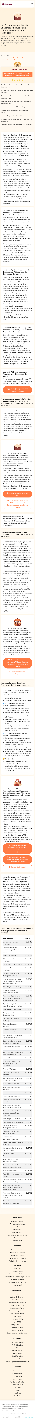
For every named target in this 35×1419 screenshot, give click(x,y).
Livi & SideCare (17, 1353)
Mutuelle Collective (17, 1221)
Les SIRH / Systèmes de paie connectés (17, 1362)
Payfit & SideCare (17, 1345)
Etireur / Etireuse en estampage (13, 1058)
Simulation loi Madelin (17, 1279)
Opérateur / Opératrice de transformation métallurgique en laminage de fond (12, 998)
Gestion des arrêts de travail (17, 1274)
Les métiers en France (17, 1308)
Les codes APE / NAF (17, 1305)
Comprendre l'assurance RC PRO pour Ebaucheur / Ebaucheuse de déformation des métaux (17, 504)
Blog (17, 1294)
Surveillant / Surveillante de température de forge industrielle (11, 1063)
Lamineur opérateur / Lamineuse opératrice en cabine (11, 950)
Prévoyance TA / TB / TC (17, 1282)
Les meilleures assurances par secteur (17, 1277)
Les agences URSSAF (17, 1325)
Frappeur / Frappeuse (10, 1170)
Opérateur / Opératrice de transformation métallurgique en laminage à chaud (12, 1187)
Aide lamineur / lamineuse (11, 1084)
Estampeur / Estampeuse (11, 1093)
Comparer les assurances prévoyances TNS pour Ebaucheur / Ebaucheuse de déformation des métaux (17, 663)
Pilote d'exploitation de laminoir (13, 1122)
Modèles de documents (17, 1297)
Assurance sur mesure (17, 1255)
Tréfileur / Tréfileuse (9, 1069)
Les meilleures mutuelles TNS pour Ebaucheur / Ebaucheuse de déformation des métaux (17, 859)
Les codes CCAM (17, 1319)
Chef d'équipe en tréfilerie (11, 1119)
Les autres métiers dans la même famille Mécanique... (17, 124)
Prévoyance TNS (17, 1232)
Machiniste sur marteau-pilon (12, 964)
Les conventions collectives (17, 1302)
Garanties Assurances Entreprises (17, 1333)
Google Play (17, 1396)
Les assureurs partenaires (17, 1311)
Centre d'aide (17, 1371)
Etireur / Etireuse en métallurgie (13, 1096)
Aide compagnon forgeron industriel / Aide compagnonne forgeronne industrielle (13, 981)
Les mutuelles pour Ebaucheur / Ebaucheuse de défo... (17, 116)
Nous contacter (17, 1374)
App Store (17, 1393)
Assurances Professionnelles (17, 1235)
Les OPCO (17, 1322)
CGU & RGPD (17, 1387)
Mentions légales (17, 1385)
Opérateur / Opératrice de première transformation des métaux (12, 1195)
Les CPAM (17, 1316)
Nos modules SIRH (17, 1271)
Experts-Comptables (17, 1342)
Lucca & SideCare (17, 1348)
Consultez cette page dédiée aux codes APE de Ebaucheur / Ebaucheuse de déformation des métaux (17, 389)
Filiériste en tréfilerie (9, 955)
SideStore (17, 1238)
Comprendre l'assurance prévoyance (17, 673)
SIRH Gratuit (17, 1268)
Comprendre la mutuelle (17, 867)
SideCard (17, 1227)
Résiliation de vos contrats (17, 1261)
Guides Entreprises (17, 1300)
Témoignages (17, 1379)
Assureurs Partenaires (17, 1359)
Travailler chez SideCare (17, 1382)
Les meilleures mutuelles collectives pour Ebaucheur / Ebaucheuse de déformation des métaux (17, 848)
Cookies (17, 1390)
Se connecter (17, 1241)
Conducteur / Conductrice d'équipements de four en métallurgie (11, 1113)
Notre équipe (17, 1376)
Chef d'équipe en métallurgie (12, 987)
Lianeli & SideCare (17, 1356)
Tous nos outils (17, 1285)
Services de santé (17, 1330)
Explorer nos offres (17, 1250)
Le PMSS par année (17, 1313)
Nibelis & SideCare (17, 1350)
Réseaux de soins (17, 1327)
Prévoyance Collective (17, 1224)
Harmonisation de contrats (17, 1258)
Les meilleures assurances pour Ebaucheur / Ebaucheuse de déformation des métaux (17, 74)
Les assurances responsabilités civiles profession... (16, 107)
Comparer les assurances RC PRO (17, 494)
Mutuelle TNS (17, 1230)
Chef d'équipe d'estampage (12, 1009)
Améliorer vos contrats (17, 1253)
